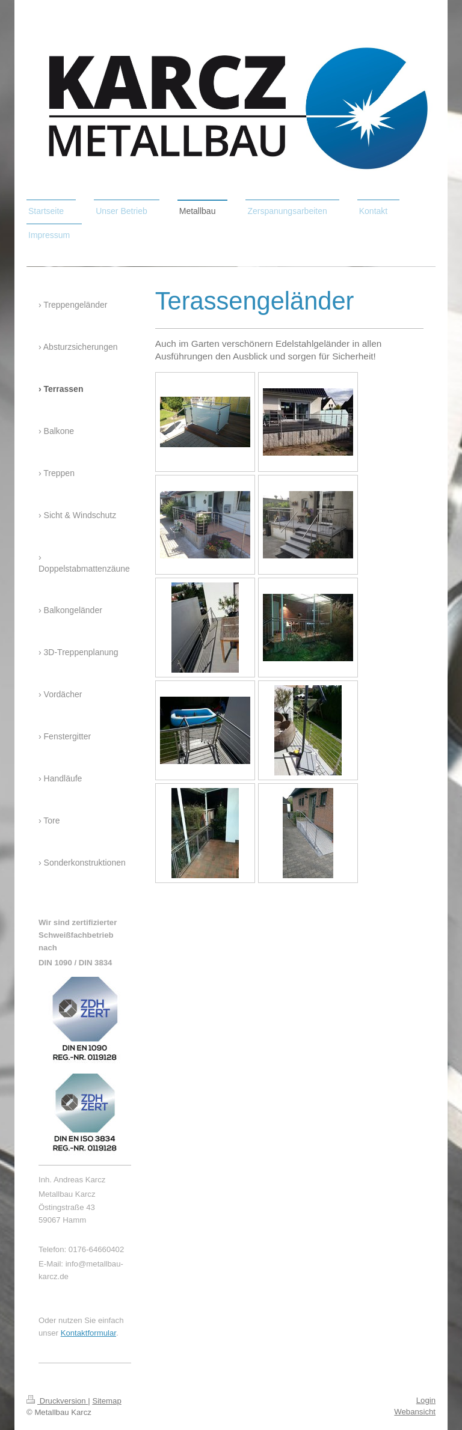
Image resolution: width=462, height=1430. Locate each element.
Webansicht (415, 1411)
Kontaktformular (88, 1332)
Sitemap (106, 1400)
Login (426, 1400)
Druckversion (57, 1400)
